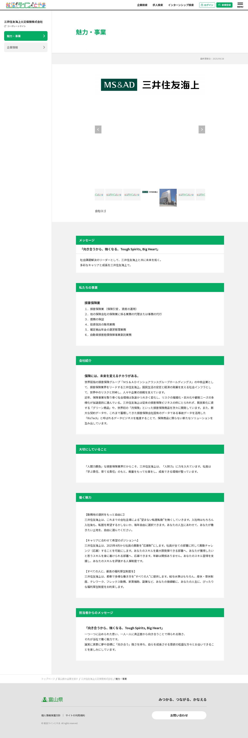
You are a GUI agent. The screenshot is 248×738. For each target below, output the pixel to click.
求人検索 (158, 5)
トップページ (48, 678)
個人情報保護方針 (51, 715)
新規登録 (224, 5)
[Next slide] (202, 129)
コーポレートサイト (16, 26)
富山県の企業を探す (68, 678)
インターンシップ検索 (181, 5)
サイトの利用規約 (75, 715)
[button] (95, 198)
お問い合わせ (179, 715)
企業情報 (12, 47)
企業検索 (142, 5)
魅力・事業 (14, 36)
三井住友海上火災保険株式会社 (96, 678)
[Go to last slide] (98, 129)
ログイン (207, 5)
